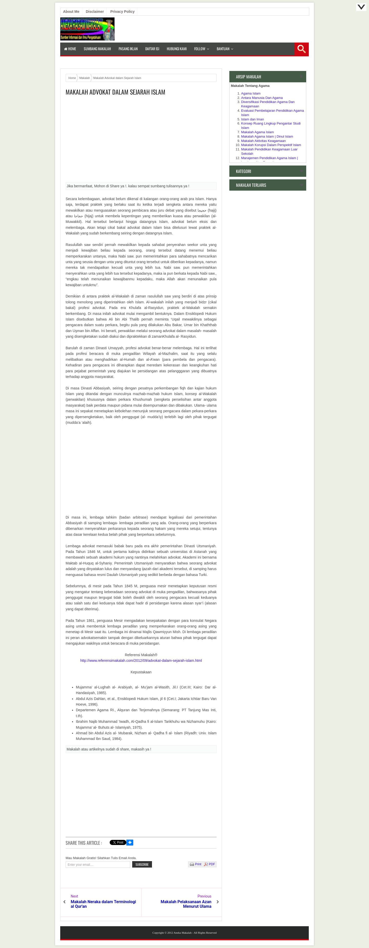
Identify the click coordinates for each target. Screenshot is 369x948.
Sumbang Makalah (97, 48)
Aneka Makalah (182, 932)
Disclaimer (95, 11)
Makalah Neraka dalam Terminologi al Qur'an (103, 904)
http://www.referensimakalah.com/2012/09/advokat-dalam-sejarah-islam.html (141, 660)
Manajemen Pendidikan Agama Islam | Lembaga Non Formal (269, 160)
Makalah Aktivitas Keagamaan (263, 141)
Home (70, 48)
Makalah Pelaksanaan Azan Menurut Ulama (186, 904)
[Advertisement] (141, 141)
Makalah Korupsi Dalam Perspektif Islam (271, 145)
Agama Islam (251, 93)
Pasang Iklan (128, 48)
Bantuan (223, 48)
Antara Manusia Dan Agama (262, 98)
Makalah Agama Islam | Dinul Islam (267, 136)
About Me (71, 11)
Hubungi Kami (177, 48)
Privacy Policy (122, 11)
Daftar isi (152, 48)
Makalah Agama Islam (257, 132)
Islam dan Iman (252, 119)
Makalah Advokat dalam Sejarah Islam (115, 92)
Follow (199, 48)
